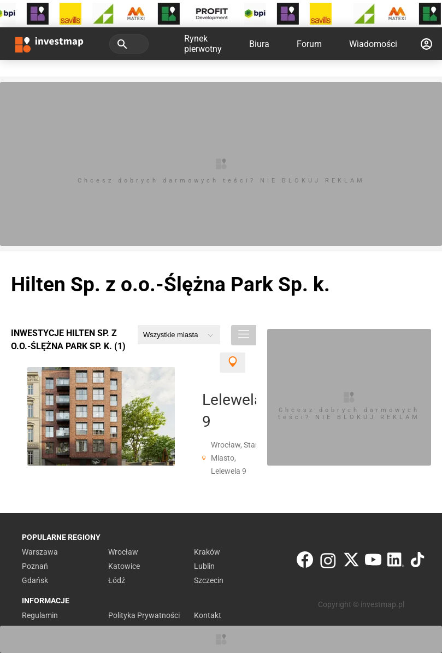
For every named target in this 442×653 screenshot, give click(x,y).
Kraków (207, 552)
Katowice (124, 566)
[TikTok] (417, 562)
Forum (309, 44)
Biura (259, 44)
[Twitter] (351, 562)
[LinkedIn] (395, 562)
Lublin (204, 566)
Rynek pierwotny (203, 43)
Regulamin (40, 615)
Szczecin (208, 580)
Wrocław (123, 552)
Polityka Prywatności (144, 615)
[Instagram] (328, 562)
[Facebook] (305, 562)
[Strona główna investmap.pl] (49, 44)
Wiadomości (373, 44)
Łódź (116, 580)
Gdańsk (35, 580)
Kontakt (207, 615)
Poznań (35, 566)
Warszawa (40, 552)
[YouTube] (373, 562)
